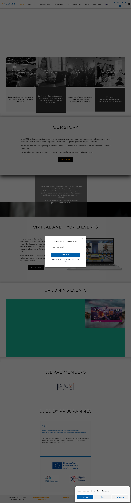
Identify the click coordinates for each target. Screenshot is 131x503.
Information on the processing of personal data (65, 260)
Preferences (120, 497)
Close (102, 497)
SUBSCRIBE (65, 255)
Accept (85, 497)
